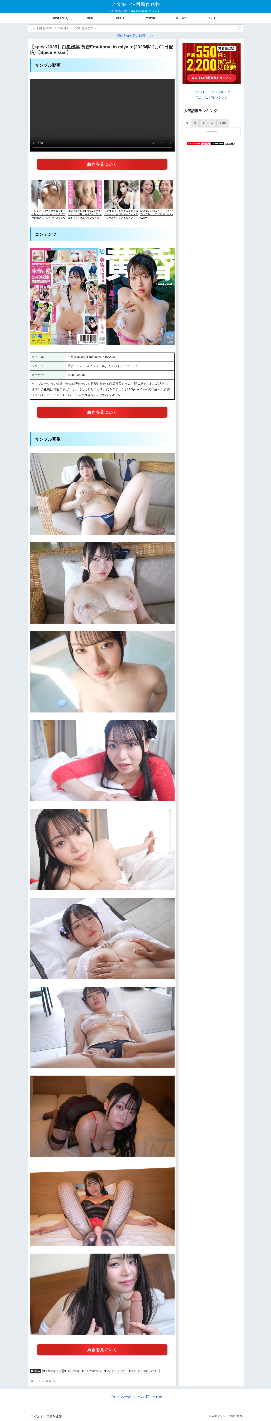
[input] (135, 28)
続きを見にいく (102, 164)
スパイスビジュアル (115, 1371)
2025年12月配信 (52, 1371)
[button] (239, 28)
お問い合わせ (152, 1397)
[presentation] (187, 123)
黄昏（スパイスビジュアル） (144, 1371)
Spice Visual (71, 1371)
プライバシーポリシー (125, 1397)
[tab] (187, 123)
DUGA (35, 1371)
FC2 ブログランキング (211, 97)
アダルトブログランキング (211, 92)
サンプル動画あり (91, 1371)
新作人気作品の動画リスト (135, 36)
